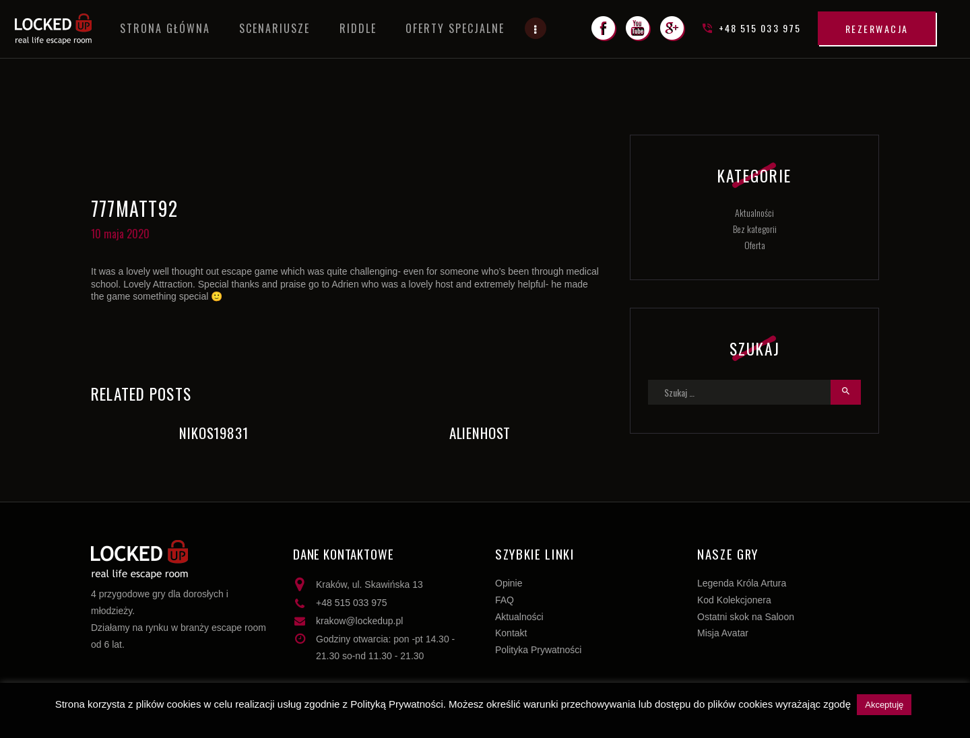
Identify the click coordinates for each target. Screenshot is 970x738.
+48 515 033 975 (351, 602)
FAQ (504, 600)
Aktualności (754, 212)
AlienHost (480, 433)
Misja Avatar (722, 633)
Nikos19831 (213, 433)
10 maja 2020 (120, 234)
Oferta (754, 245)
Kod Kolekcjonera (734, 600)
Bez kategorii (755, 229)
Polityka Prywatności (538, 649)
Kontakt (511, 633)
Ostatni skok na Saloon (745, 616)
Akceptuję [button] (884, 705)
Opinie (508, 583)
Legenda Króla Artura (741, 583)
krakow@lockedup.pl (359, 620)
